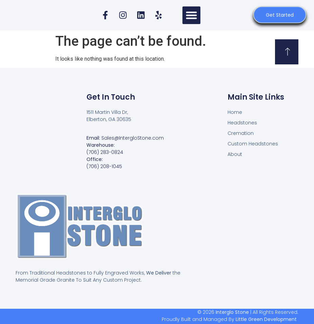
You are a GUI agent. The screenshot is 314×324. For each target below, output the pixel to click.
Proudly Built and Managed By (229, 319)
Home (235, 112)
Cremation (241, 133)
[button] (191, 15)
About (235, 154)
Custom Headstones (253, 143)
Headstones (242, 122)
